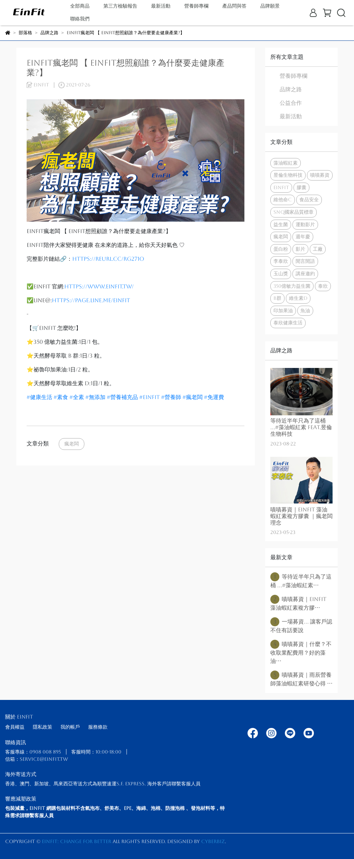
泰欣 (323, 286)
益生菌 (280, 224)
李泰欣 (280, 261)
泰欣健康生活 (287, 322)
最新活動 (160, 6)
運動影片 (305, 224)
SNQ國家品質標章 (293, 212)
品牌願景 (270, 6)
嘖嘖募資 (319, 175)
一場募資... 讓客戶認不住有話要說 (301, 625)
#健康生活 (39, 397)
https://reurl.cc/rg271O (108, 259)
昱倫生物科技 (287, 175)
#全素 (76, 397)
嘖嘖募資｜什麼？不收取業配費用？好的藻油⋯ (301, 652)
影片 (300, 249)
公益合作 (291, 103)
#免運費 (214, 397)
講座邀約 (305, 273)
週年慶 (303, 236)
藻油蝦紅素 (285, 163)
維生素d (298, 298)
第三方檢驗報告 (120, 6)
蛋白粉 (280, 249)
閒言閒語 (305, 261)
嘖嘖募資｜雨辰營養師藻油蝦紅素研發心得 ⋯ (301, 679)
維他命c (282, 199)
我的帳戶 (70, 727)
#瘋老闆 (193, 397)
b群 (277, 298)
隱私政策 (42, 727)
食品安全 (309, 199)
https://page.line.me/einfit (91, 300)
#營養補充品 (122, 397)
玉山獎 (280, 273)
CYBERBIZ (213, 841)
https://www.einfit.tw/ (99, 286)
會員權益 (15, 727)
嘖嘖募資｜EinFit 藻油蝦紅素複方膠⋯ (298, 603)
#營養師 (171, 397)
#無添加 (95, 397)
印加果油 (283, 310)
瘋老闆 (71, 443)
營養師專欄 (293, 76)
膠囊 (301, 187)
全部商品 (80, 6)
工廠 (318, 249)
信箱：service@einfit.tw (36, 759)
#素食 (61, 397)
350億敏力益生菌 (291, 286)
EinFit (281, 187)
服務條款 (98, 727)
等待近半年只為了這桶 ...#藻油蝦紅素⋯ (301, 580)
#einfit (149, 397)
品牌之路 (291, 89)
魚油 (305, 310)
